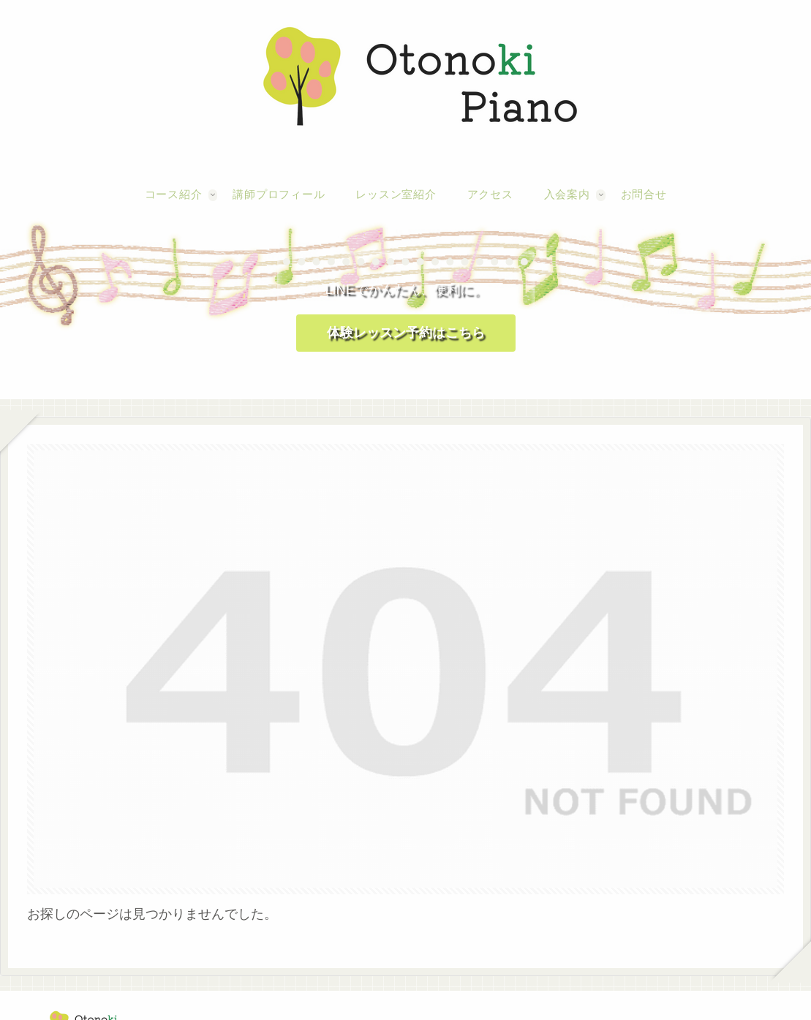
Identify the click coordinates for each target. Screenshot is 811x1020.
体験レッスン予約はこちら (406, 332)
